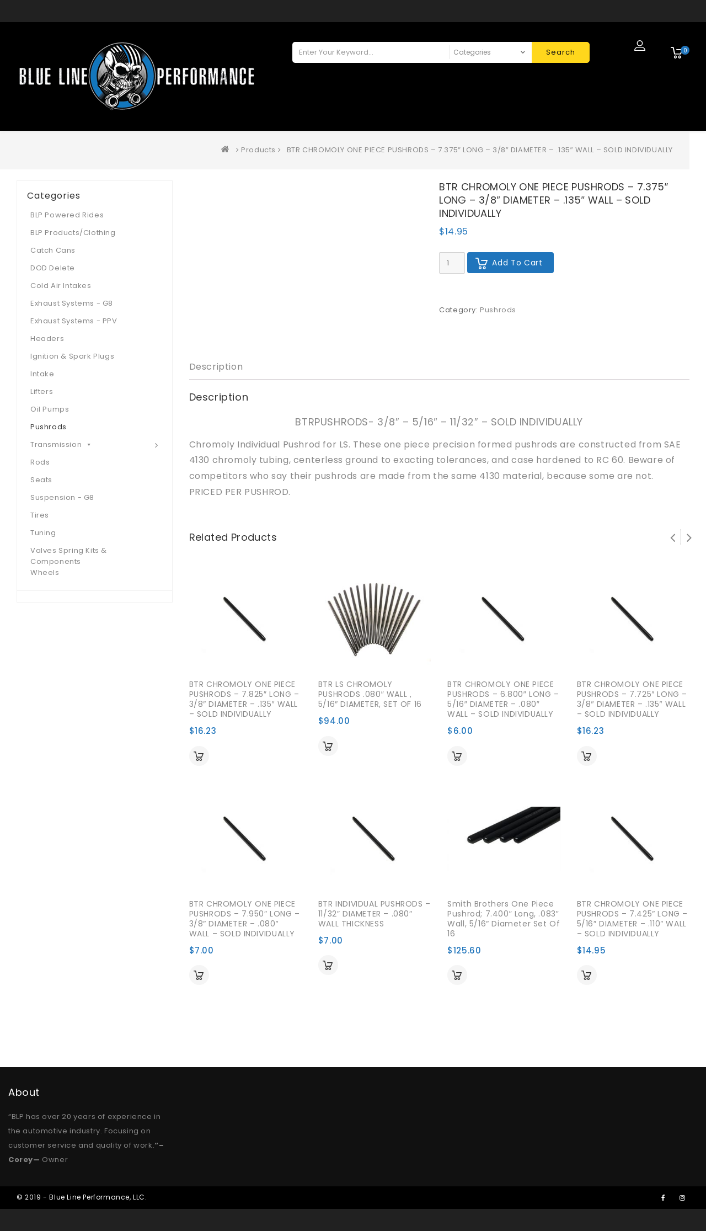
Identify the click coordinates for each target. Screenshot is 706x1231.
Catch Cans (53, 250)
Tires (39, 515)
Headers (47, 338)
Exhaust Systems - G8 (71, 303)
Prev (673, 537)
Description (216, 366)
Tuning (43, 532)
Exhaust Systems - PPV (73, 321)
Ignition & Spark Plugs (72, 356)
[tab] (216, 367)
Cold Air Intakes (61, 285)
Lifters (41, 391)
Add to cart (517, 262)
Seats (41, 480)
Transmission (61, 444)
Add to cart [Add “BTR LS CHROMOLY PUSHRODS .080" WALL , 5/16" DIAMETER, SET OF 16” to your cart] (328, 746)
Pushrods (498, 310)
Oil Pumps (49, 409)
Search (560, 52)
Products (258, 150)
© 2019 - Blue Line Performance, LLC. (82, 1197)
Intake (42, 374)
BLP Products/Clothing (73, 232)
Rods (40, 462)
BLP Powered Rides (67, 215)
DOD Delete (52, 268)
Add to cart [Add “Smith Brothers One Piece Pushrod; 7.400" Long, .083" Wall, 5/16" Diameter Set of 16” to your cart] (457, 975)
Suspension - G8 (62, 497)
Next (689, 537)
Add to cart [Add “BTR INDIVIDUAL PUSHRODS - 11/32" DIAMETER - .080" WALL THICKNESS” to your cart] (328, 965)
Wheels (45, 572)
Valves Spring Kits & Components (68, 556)
